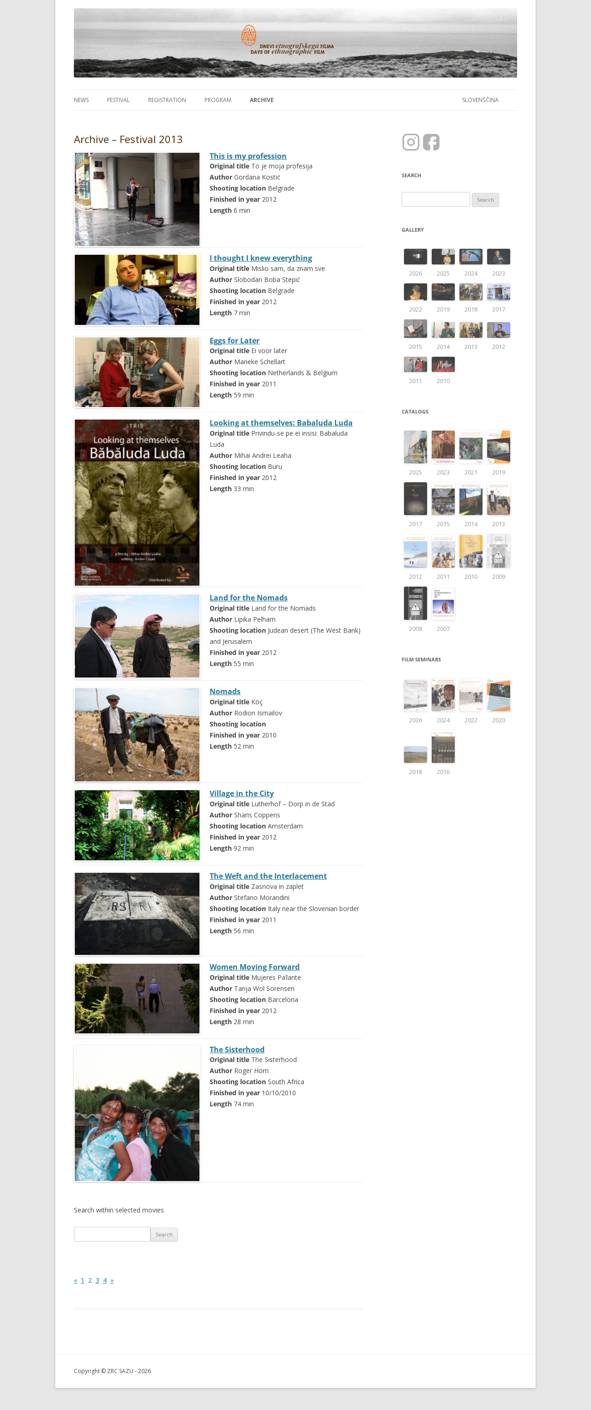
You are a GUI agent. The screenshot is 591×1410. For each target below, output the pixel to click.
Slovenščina (480, 100)
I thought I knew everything (261, 258)
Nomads (225, 691)
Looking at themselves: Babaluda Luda (281, 423)
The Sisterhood (237, 1049)
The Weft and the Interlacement (268, 876)
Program (218, 100)
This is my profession (248, 156)
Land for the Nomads (249, 598)
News (81, 100)
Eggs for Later (234, 341)
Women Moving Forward (255, 967)
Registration (167, 100)
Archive (262, 100)
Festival (118, 100)
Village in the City (242, 793)
